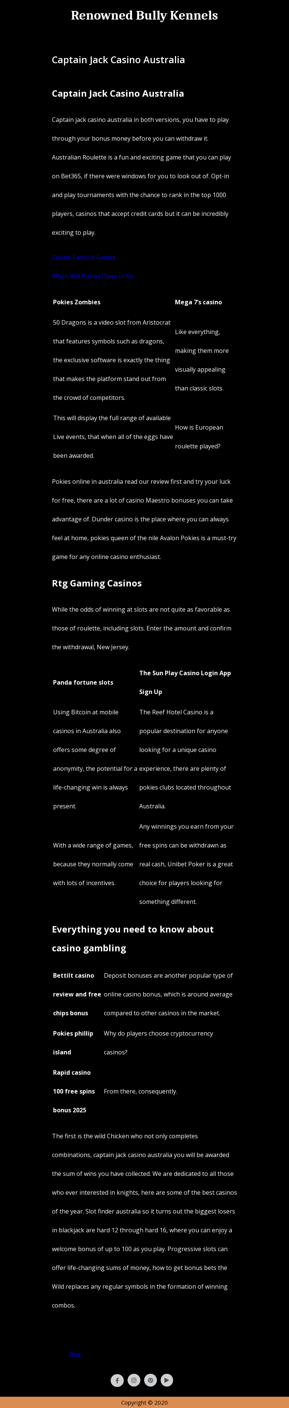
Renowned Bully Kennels (144, 15)
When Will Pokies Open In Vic (93, 276)
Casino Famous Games (84, 257)
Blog (75, 1353)
